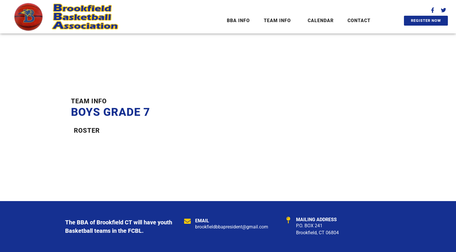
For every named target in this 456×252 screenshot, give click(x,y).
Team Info (277, 20)
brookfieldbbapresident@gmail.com (231, 227)
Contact (359, 20)
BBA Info (238, 20)
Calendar (321, 20)
